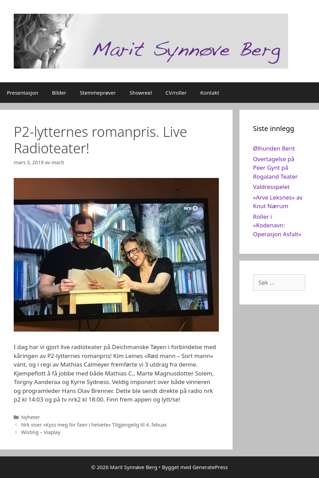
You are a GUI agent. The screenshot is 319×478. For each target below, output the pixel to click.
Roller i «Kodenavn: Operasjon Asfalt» (277, 225)
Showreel (141, 92)
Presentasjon (22, 92)
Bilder (59, 92)
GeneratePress (210, 467)
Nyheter (30, 417)
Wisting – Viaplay (40, 432)
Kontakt (209, 92)
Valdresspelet (271, 187)
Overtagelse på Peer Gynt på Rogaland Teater (275, 167)
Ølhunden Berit (274, 148)
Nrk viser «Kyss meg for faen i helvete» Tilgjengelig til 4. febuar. (94, 424)
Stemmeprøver (98, 92)
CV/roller (176, 92)
